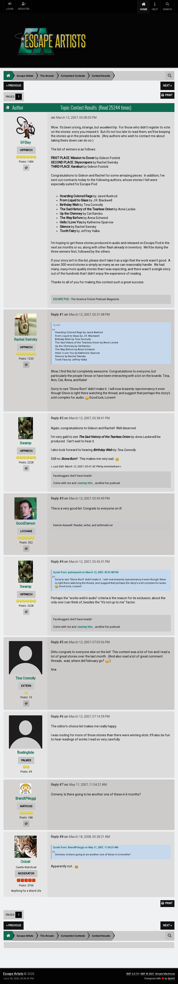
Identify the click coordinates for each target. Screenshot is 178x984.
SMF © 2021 (147, 973)
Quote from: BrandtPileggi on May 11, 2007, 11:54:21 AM (85, 846)
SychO (171, 978)
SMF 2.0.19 (132, 973)
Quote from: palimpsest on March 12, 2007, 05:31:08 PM (85, 571)
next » (167, 85)
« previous (13, 85)
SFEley (25, 142)
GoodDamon (25, 523)
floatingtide (25, 752)
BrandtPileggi (25, 798)
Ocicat (25, 861)
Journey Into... (85, 482)
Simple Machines (165, 973)
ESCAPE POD (61, 298)
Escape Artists (13, 974)
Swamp (25, 442)
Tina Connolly (25, 677)
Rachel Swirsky (25, 339)
